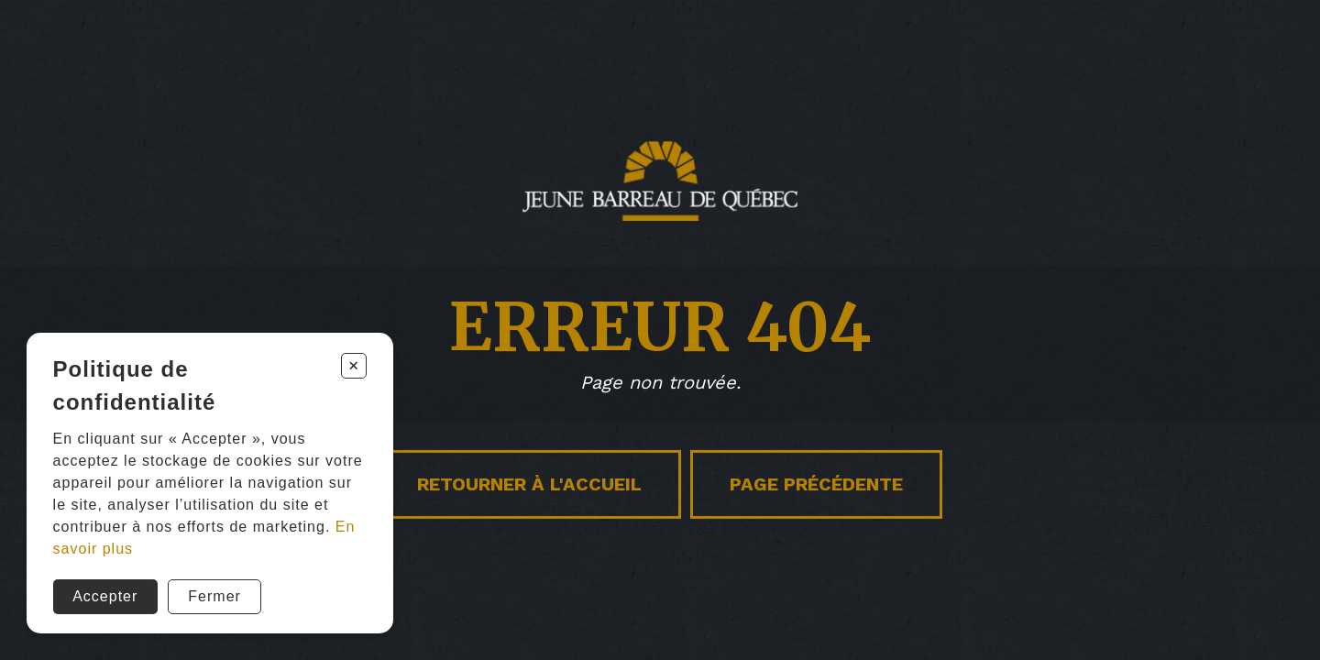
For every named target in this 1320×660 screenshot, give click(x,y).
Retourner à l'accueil (529, 484)
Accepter (105, 596)
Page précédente (816, 484)
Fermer (214, 596)
